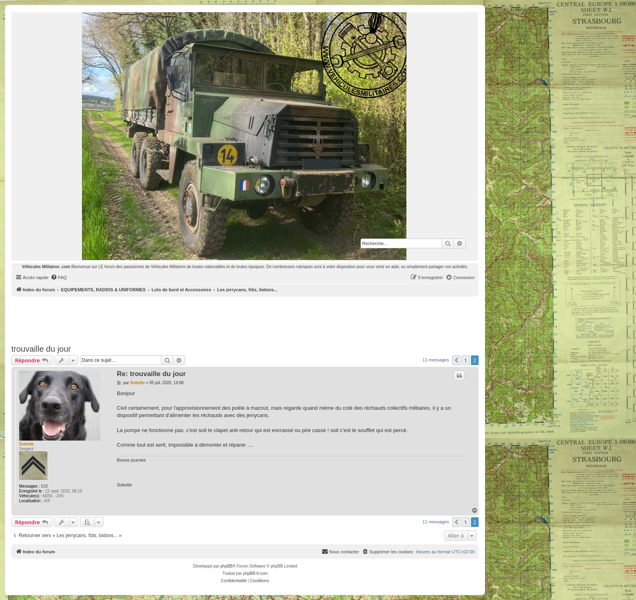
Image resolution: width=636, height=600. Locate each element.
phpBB (226, 566)
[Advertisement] (245, 319)
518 (44, 486)
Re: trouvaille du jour (151, 374)
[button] (456, 360)
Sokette (26, 444)
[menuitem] (59, 277)
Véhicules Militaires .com (46, 267)
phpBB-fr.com (255, 573)
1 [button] (465, 360)
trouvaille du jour (41, 348)
